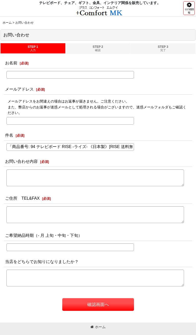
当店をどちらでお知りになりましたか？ (42, 261)
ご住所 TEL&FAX (22, 198)
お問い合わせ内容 (21, 161)
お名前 (11, 63)
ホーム (98, 327)
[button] (189, 8)
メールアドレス (19, 89)
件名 (9, 135)
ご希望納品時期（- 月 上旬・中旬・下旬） (43, 235)
